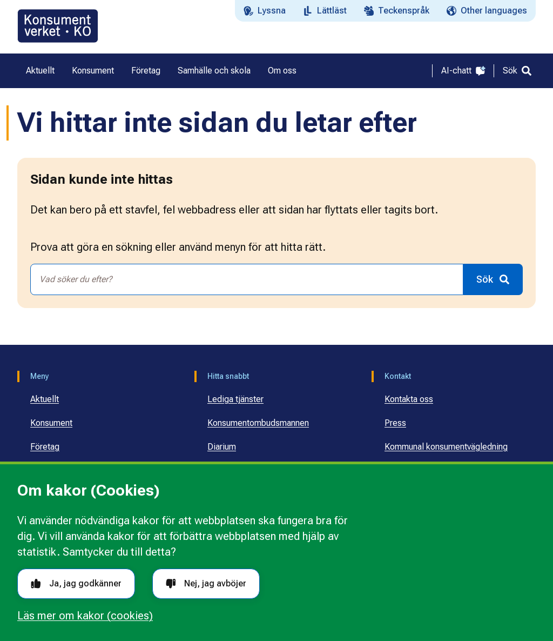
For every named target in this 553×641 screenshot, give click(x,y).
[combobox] (246, 279)
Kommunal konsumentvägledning (446, 447)
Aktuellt (44, 399)
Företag (44, 447)
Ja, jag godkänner (76, 583)
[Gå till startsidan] (57, 26)
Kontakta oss (409, 399)
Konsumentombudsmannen (258, 423)
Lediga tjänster (235, 399)
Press (395, 423)
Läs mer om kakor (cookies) (85, 615)
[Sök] (517, 71)
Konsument (51, 423)
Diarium (221, 447)
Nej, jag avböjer (206, 583)
